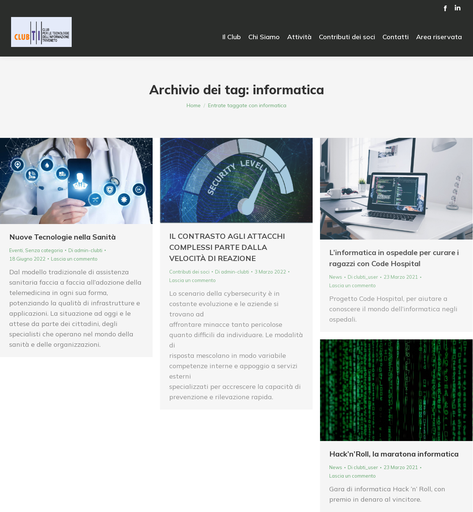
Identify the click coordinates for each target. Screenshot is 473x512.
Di (85, 250)
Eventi (16, 250)
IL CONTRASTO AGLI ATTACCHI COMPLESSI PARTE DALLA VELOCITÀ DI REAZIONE (227, 247)
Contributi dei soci (189, 272)
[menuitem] (231, 37)
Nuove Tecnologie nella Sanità (62, 236)
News (335, 277)
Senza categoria (44, 250)
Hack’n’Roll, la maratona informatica (394, 453)
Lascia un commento (74, 259)
